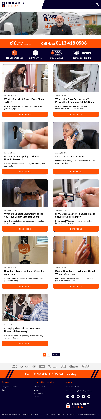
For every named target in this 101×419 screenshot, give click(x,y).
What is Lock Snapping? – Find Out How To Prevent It (22, 158)
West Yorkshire (39, 393)
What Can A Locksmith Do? (70, 156)
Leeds (36, 390)
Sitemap (35, 414)
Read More (25, 114)
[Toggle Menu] (92, 4)
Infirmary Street (39, 387)
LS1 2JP (36, 396)
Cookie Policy (17, 414)
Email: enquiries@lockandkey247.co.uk (79, 391)
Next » (55, 355)
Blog (3, 390)
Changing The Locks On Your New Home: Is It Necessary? (22, 330)
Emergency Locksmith (9, 387)
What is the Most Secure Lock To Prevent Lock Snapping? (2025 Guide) (75, 100)
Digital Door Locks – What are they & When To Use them (75, 272)
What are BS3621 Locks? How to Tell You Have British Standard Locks (23, 215)
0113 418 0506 (45, 374)
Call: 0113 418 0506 (73, 387)
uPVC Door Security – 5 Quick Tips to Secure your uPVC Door (75, 215)
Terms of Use (27, 414)
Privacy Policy (6, 414)
